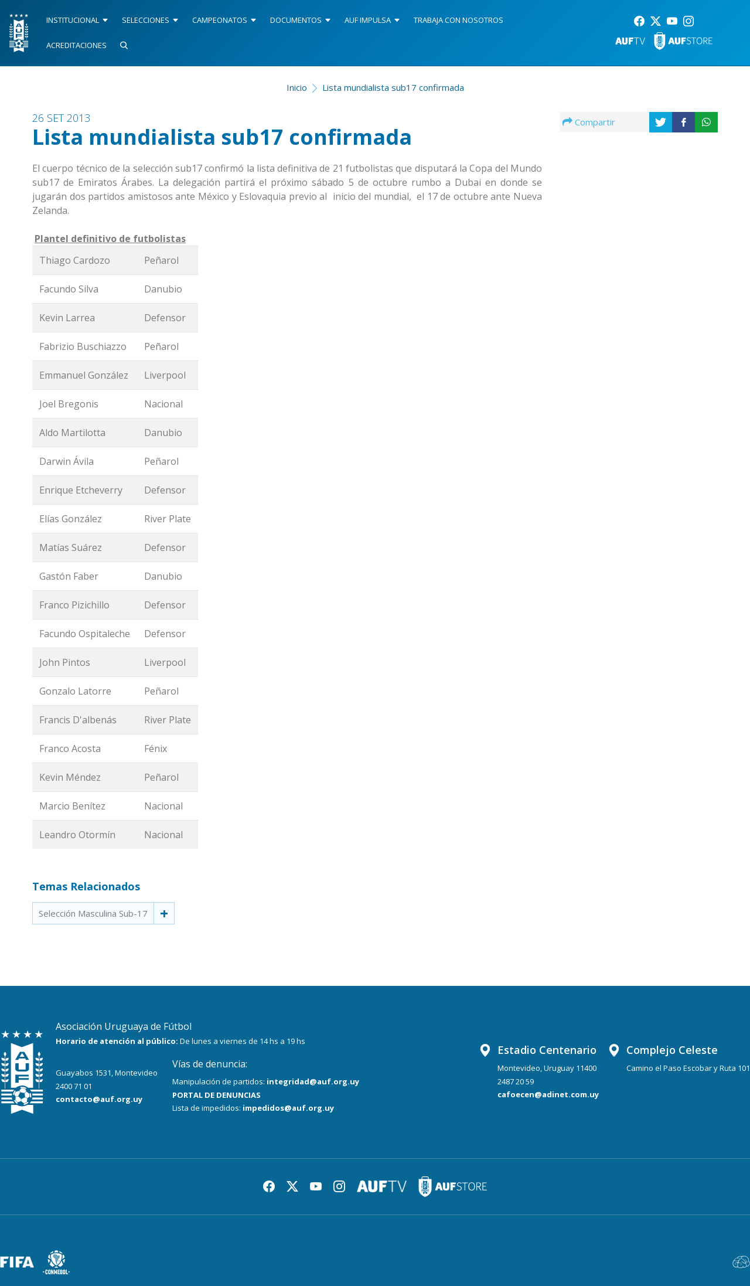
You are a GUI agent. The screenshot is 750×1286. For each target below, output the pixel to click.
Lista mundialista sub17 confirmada (393, 87)
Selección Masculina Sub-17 (93, 913)
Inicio (297, 87)
